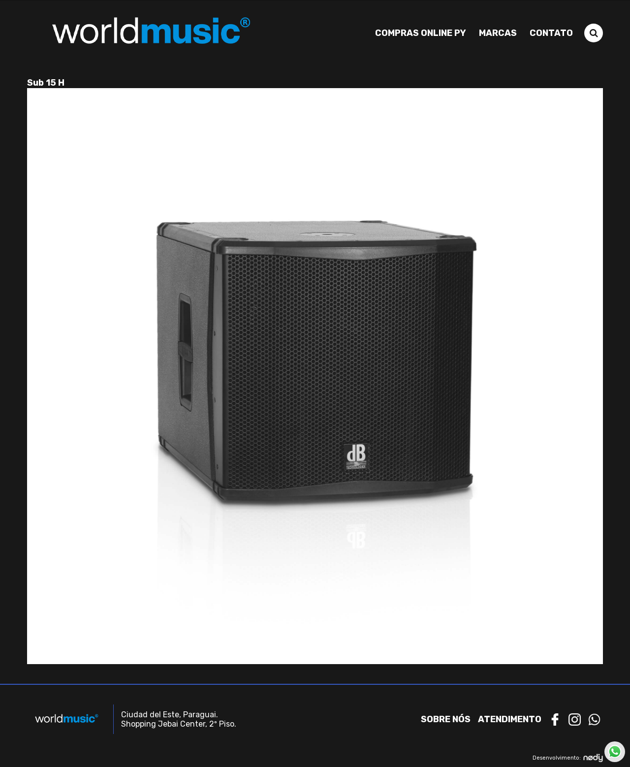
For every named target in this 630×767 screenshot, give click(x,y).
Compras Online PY (420, 33)
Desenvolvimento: (568, 758)
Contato (551, 33)
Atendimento (509, 719)
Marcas (498, 33)
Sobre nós (446, 719)
